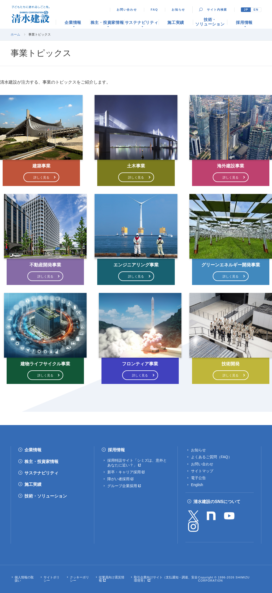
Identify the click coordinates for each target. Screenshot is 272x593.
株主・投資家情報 (41, 461)
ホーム (15, 34)
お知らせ (178, 9)
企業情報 (32, 450)
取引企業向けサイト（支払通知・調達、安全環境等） (166, 579)
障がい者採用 (118, 479)
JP (246, 9)
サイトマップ (202, 471)
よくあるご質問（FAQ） (211, 457)
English (197, 485)
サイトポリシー (52, 579)
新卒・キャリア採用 (124, 472)
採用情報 (116, 450)
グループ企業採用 (122, 486)
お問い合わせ (127, 9)
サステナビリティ (41, 473)
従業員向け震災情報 (111, 579)
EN (255, 9)
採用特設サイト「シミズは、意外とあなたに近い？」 (137, 462)
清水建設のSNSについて (216, 501)
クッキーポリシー (79, 579)
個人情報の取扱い (24, 579)
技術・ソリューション (45, 496)
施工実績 (32, 484)
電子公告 (198, 478)
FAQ (154, 9)
